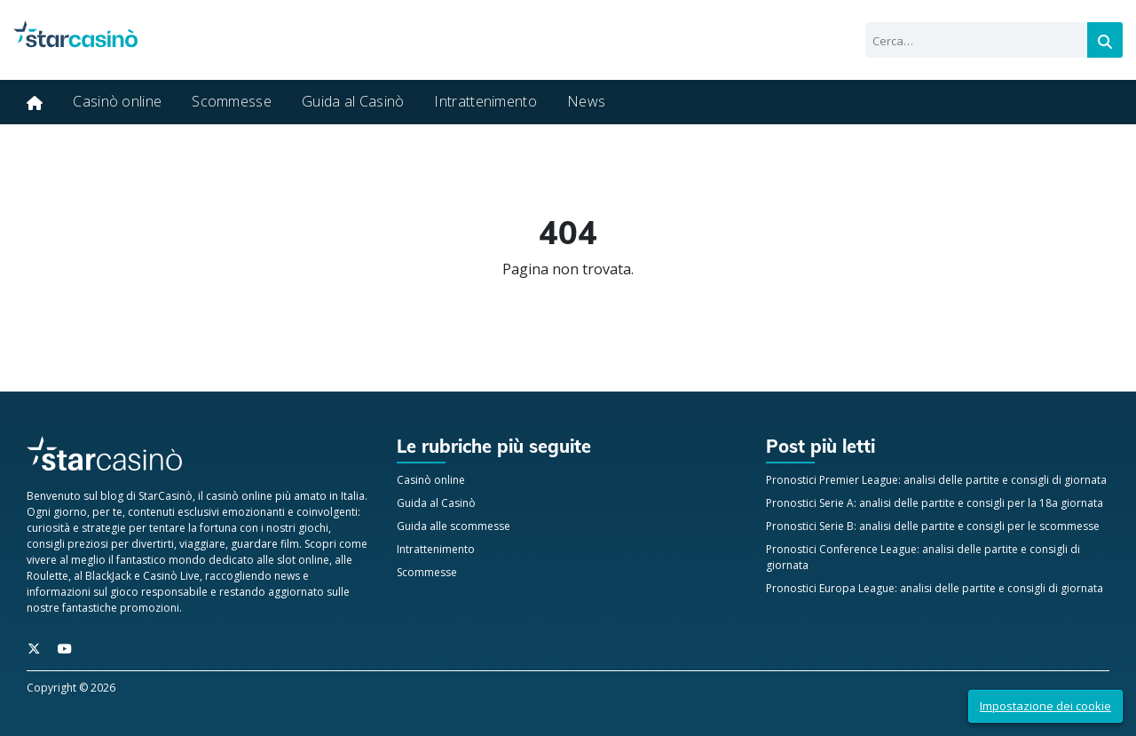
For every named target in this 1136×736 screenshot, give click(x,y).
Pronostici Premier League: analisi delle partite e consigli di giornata (936, 479)
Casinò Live (171, 575)
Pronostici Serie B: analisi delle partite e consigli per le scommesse (933, 526)
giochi (313, 527)
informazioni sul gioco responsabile (117, 591)
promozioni (149, 607)
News (586, 101)
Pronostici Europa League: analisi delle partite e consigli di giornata (934, 588)
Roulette (47, 575)
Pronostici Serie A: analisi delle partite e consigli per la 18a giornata (934, 502)
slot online (303, 559)
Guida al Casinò (353, 101)
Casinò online (117, 101)
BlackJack (108, 575)
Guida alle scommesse (453, 526)
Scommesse (232, 101)
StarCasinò (165, 495)
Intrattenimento (485, 101)
